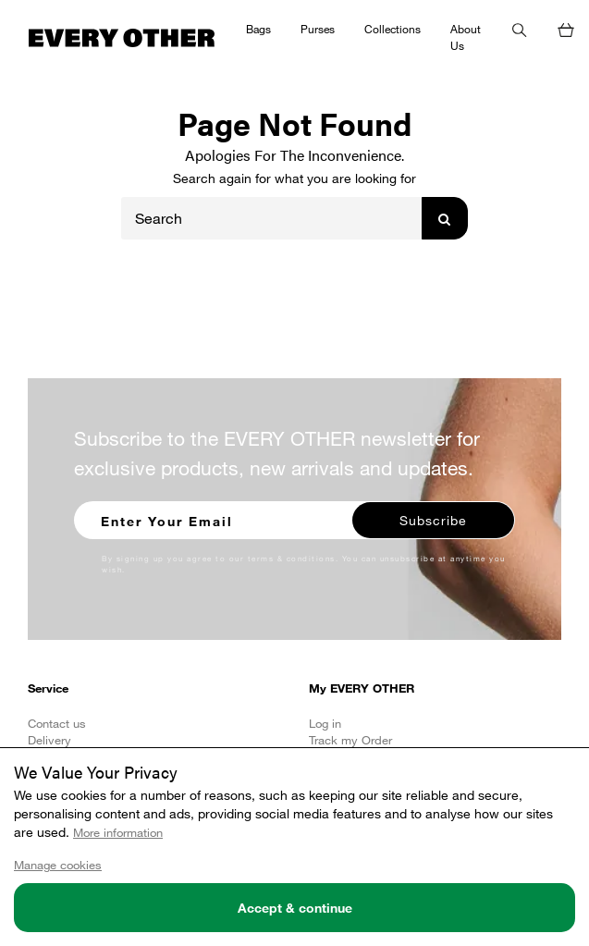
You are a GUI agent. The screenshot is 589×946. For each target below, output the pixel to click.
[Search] (272, 218)
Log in (325, 723)
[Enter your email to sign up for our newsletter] (214, 518)
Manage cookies (58, 864)
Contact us (57, 723)
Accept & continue (295, 907)
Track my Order (350, 739)
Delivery (49, 739)
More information (118, 832)
